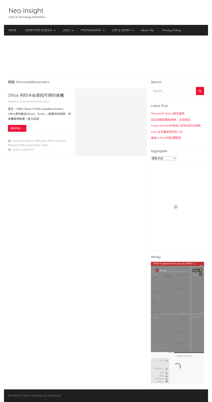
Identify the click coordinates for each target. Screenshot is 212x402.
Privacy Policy (171, 30)
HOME (12, 30)
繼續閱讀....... (17, 128)
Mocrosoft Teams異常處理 (168, 113)
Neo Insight (26, 10)
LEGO (68, 30)
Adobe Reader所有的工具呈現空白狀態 (176, 125)
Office (23, 145)
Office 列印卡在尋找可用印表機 (36, 95)
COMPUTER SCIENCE (40, 30)
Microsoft (13, 145)
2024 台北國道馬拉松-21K (167, 131)
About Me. (147, 30)
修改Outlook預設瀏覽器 (166, 137)
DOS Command (57, 140)
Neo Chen (43, 101)
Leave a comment (23, 149)
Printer (45, 145)
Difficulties (41, 140)
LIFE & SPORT (123, 30)
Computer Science (23, 140)
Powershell (33, 145)
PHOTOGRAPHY (93, 30)
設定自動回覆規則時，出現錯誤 (170, 119)
